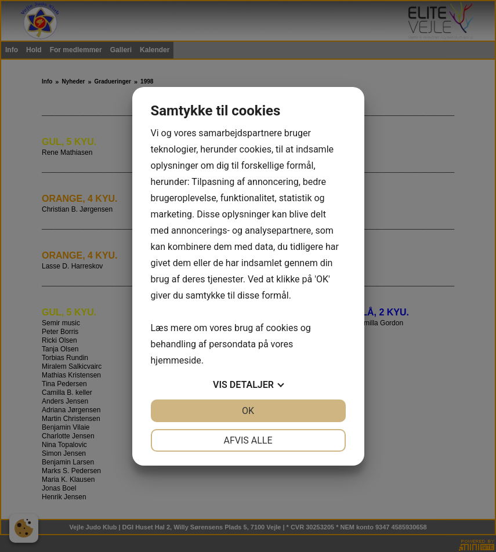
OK (248, 410)
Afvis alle (247, 440)
